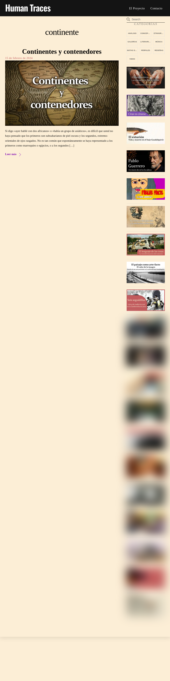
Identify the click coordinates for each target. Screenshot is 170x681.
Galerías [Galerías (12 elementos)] (132, 42)
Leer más (10, 154)
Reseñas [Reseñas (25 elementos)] (159, 50)
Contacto (157, 8)
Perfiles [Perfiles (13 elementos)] (145, 50)
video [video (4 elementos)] (132, 59)
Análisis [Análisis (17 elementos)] (132, 33)
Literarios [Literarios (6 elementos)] (145, 42)
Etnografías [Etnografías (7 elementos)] (159, 33)
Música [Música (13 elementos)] (159, 42)
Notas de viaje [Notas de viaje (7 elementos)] (132, 50)
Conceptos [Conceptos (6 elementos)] (145, 33)
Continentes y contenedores (62, 51)
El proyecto (137, 8)
